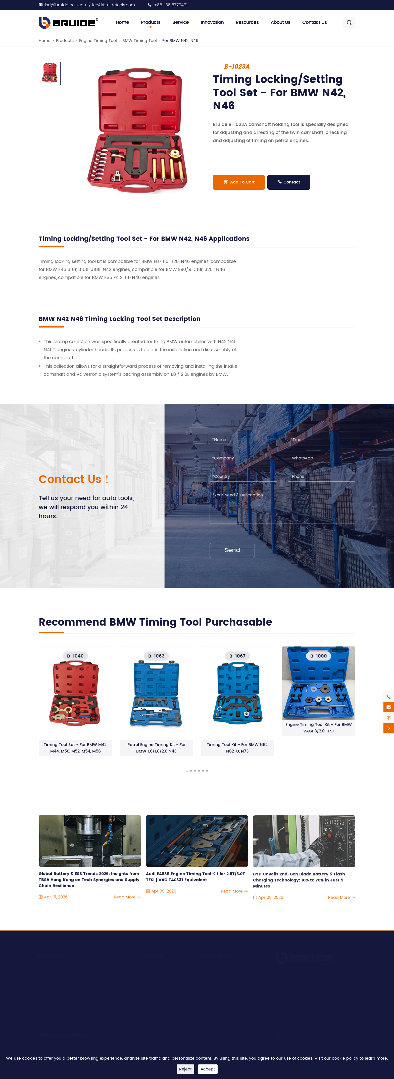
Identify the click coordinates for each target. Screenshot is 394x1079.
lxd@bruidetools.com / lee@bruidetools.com (90, 5)
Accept (208, 1069)
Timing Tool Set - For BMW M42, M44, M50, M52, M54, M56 (75, 753)
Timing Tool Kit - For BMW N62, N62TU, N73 (237, 753)
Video (206, 997)
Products (150, 22)
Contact (289, 182)
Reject (185, 1069)
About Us (280, 22)
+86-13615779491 (170, 5)
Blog (205, 978)
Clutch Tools (51, 997)
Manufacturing (152, 987)
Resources (247, 22)
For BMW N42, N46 (180, 40)
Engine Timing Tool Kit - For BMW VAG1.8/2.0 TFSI (318, 732)
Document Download (222, 987)
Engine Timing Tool (98, 40)
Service (180, 22)
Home (122, 22)
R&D (141, 978)
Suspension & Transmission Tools (71, 987)
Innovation (212, 22)
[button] (187, 776)
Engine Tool (50, 968)
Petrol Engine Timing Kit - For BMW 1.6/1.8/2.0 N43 (156, 753)
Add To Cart (239, 182)
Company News (216, 968)
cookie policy (345, 1058)
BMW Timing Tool (139, 40)
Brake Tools (50, 1016)
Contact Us (314, 22)
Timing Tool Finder (63, 1035)
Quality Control (152, 997)
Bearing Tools (52, 1006)
